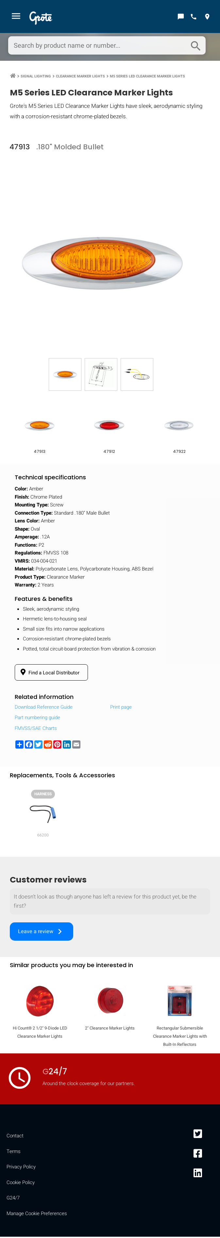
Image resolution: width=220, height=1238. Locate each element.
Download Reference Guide (44, 708)
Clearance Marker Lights (80, 77)
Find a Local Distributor (48, 673)
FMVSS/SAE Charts (36, 729)
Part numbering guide (37, 718)
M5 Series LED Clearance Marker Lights (147, 77)
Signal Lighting (36, 77)
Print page (121, 708)
